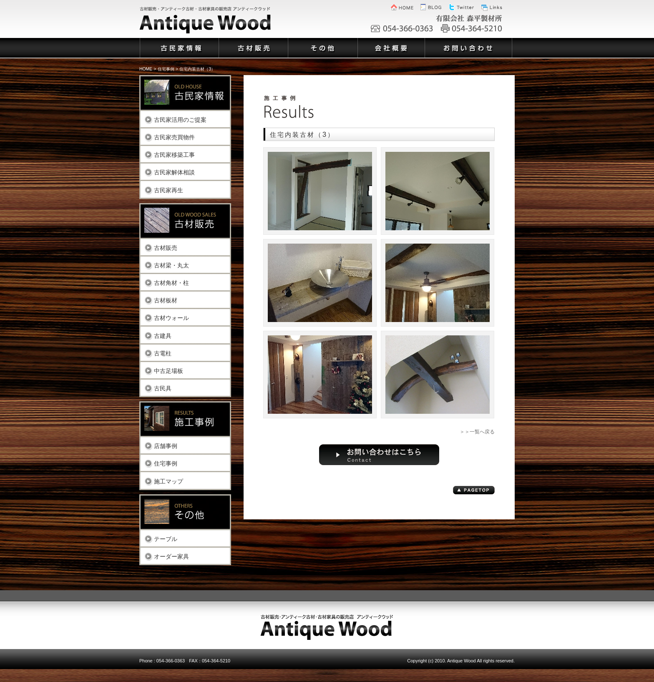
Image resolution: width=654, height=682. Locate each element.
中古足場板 (168, 370)
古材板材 (165, 300)
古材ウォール (171, 317)
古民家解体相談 (174, 172)
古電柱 (162, 353)
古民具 (162, 388)
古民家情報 (178, 43)
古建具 (162, 335)
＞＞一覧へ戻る (477, 431)
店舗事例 (165, 445)
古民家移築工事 (174, 154)
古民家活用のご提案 (180, 119)
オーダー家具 (171, 556)
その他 (322, 43)
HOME (145, 69)
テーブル (165, 538)
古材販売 (165, 247)
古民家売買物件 (174, 137)
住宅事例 (165, 463)
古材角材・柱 (171, 282)
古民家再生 (168, 190)
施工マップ (168, 481)
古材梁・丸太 (171, 265)
